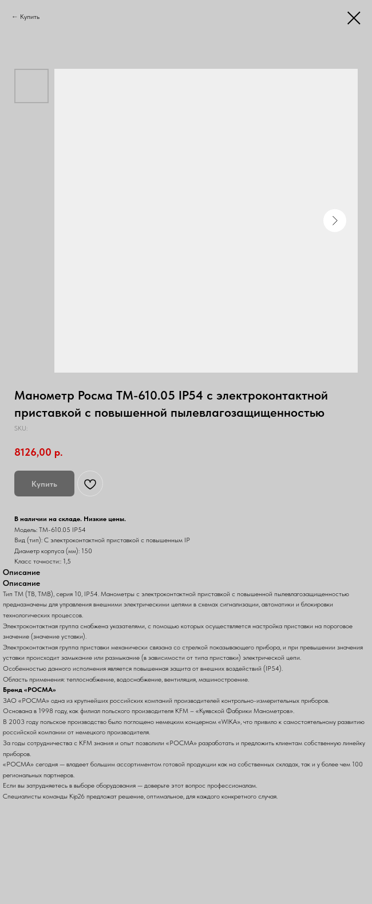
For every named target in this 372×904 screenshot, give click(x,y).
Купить (29, 17)
